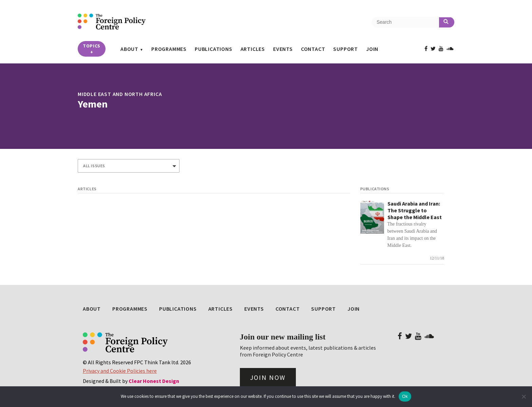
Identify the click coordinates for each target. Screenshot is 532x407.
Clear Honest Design (154, 380)
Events (283, 48)
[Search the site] (405, 22)
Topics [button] (91, 49)
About (129, 48)
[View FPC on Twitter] (433, 48)
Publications (213, 48)
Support (345, 48)
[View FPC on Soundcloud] (450, 48)
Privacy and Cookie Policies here (120, 370)
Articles (253, 48)
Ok (405, 396)
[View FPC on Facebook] (426, 48)
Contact (313, 48)
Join (372, 48)
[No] (523, 396)
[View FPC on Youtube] (441, 48)
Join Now (268, 377)
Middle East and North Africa (120, 94)
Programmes (169, 48)
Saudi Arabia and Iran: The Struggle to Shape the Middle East (414, 210)
